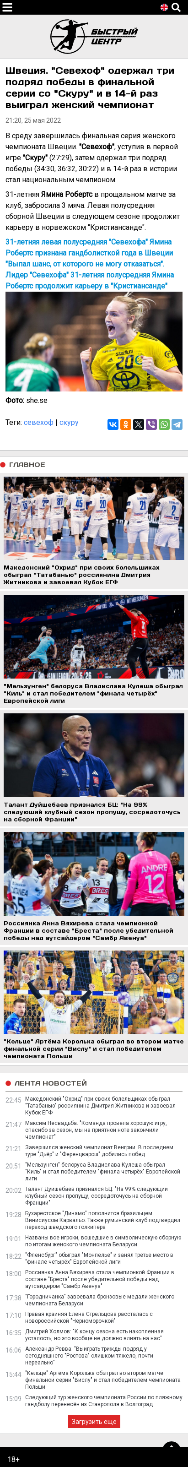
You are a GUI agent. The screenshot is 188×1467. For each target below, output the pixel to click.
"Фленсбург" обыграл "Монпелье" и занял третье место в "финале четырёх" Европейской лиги (99, 1258)
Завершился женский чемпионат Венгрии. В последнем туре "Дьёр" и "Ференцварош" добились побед (99, 1150)
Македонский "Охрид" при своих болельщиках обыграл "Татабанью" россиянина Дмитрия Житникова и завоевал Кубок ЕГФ (100, 1106)
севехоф (39, 422)
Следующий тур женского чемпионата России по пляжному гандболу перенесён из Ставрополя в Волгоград (104, 1400)
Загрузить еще (94, 1421)
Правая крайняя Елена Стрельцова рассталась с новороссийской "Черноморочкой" (89, 1317)
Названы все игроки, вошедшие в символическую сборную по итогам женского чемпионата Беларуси (103, 1241)
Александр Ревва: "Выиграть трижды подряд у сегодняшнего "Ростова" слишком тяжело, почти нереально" (89, 1356)
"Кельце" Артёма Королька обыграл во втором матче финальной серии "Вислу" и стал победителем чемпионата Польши (103, 1380)
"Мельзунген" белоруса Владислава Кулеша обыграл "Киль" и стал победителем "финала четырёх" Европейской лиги (102, 1172)
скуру (69, 422)
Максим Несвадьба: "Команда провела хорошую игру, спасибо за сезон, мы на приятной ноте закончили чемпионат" (96, 1130)
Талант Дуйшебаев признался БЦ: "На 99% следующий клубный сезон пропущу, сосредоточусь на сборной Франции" (96, 1196)
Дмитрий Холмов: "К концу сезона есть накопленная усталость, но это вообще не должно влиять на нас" (94, 1335)
